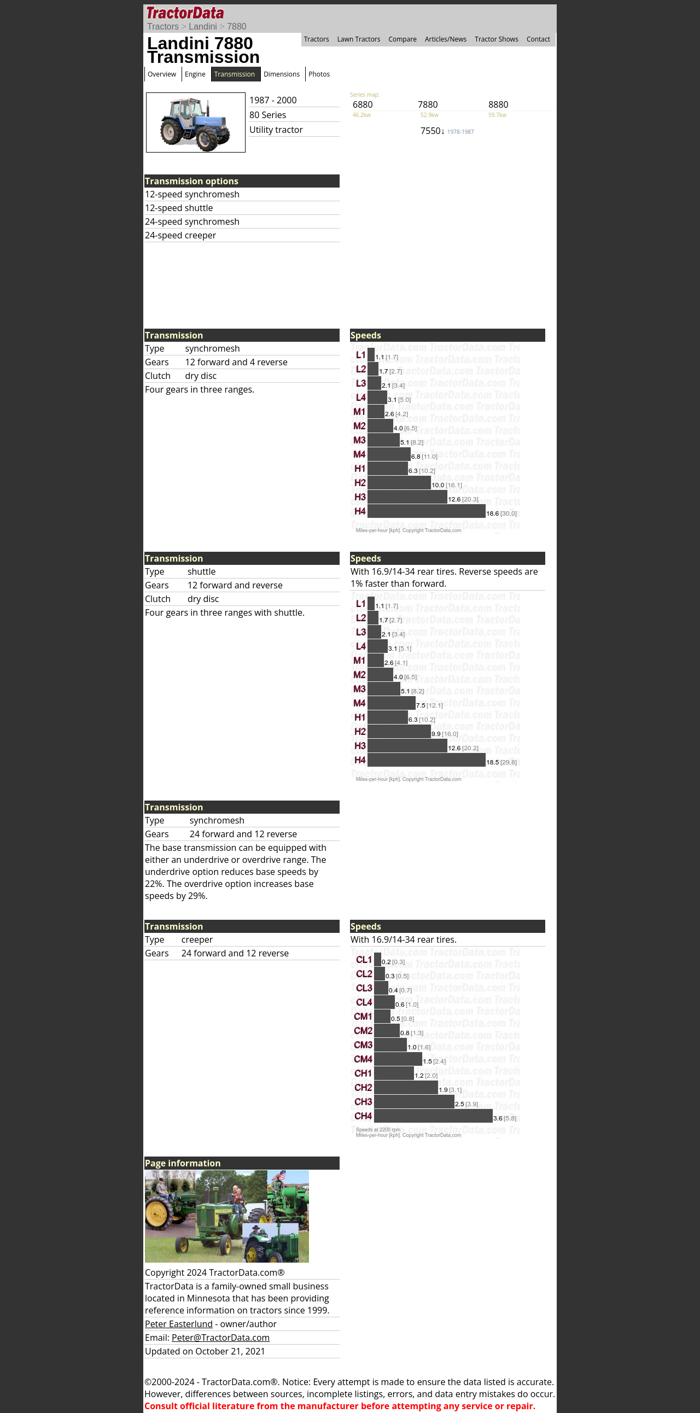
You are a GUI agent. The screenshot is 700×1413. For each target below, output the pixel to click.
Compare (402, 39)
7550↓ (447, 131)
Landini (203, 26)
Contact (538, 39)
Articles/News (445, 39)
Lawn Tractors (359, 39)
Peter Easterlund (179, 1324)
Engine (195, 74)
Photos (319, 74)
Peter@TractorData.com (221, 1338)
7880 (237, 26)
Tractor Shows (496, 39)
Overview (162, 74)
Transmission (234, 74)
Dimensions (282, 74)
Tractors (163, 26)
